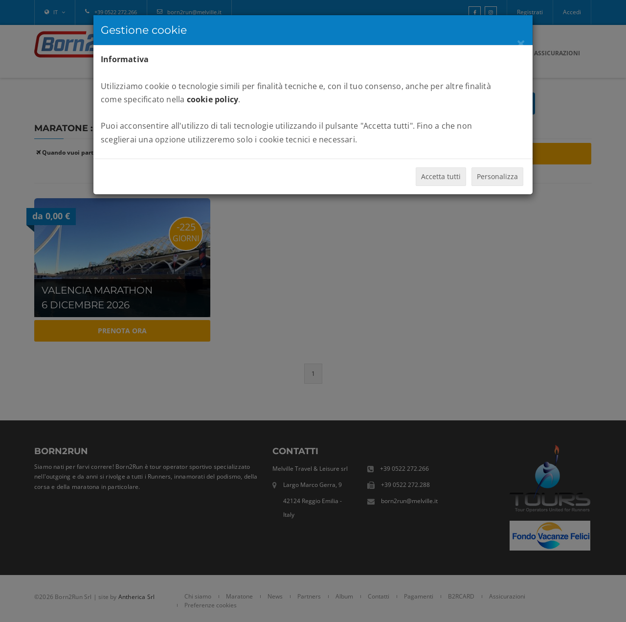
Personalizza (497, 176)
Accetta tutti (441, 176)
